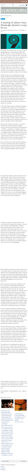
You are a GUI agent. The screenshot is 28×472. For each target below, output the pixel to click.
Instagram (3, 469)
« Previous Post (5, 461)
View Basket (22, 5)
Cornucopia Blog (6, 15)
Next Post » (24, 461)
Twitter (2, 466)
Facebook (3, 468)
